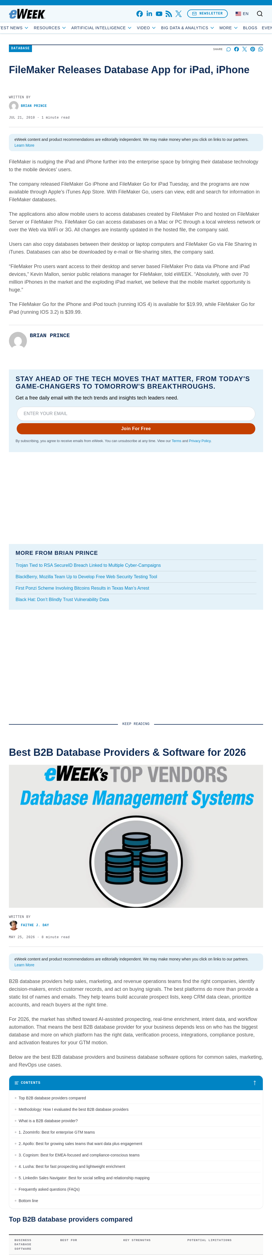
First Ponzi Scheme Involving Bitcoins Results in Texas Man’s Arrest (82, 588)
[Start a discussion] (228, 49)
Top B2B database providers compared (52, 1098)
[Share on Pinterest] (252, 49)
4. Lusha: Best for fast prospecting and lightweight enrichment (72, 1166)
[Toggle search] (259, 13)
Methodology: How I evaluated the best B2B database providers (73, 1109)
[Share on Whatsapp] (260, 49)
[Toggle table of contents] (136, 1083)
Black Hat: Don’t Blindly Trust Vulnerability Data (62, 599)
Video (176, 27)
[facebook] (139, 14)
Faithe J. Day (29, 925)
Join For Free (136, 428)
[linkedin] (149, 14)
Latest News (40, 27)
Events (241, 28)
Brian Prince (28, 106)
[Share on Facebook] (236, 49)
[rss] (168, 14)
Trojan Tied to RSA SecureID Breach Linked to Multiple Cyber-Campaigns (88, 565)
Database (20, 48)
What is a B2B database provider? (48, 1121)
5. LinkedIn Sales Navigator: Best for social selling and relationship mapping (84, 1178)
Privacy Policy (200, 441)
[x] (178, 14)
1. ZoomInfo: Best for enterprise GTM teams (57, 1132)
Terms (176, 441)
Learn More (24, 145)
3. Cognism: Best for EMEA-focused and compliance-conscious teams (79, 1155)
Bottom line (28, 1200)
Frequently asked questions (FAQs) (49, 1189)
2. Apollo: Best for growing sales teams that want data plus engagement (80, 1143)
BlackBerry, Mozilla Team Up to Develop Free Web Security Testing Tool (86, 576)
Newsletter (207, 13)
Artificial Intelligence (131, 27)
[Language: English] (242, 13)
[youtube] (159, 14)
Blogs (221, 28)
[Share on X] (244, 49)
